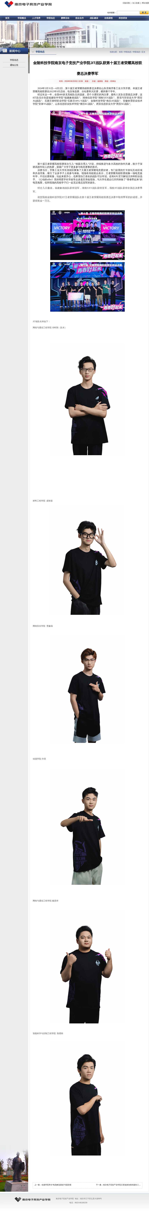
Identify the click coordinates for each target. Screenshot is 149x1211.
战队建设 (94, 18)
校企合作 (79, 18)
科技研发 (123, 18)
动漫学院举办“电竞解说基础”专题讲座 (56, 1185)
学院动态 (50, 18)
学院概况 (22, 18)
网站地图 (145, 3)
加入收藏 (136, 3)
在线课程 (108, 18)
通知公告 (14, 65)
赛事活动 (65, 18)
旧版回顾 (126, 3)
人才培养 (36, 18)
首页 (7, 18)
